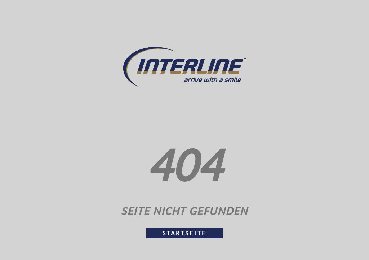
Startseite (184, 233)
